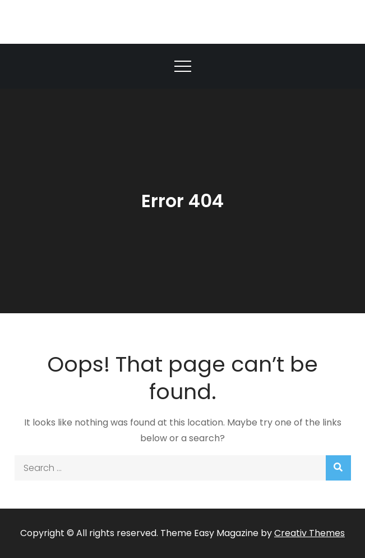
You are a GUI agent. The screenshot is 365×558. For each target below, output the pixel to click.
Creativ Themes (309, 533)
